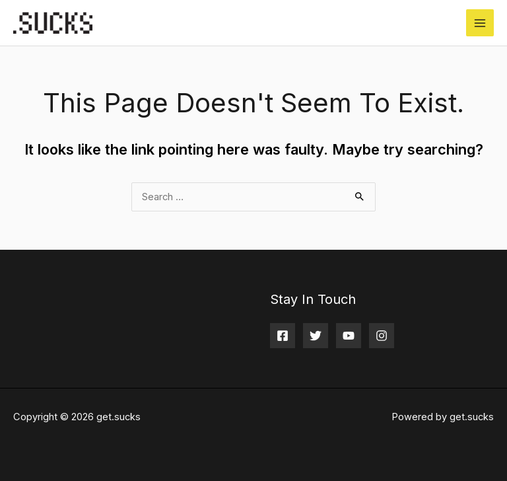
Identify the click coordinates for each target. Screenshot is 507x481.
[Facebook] (282, 335)
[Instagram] (381, 335)
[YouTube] (348, 335)
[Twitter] (315, 335)
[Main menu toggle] (480, 23)
